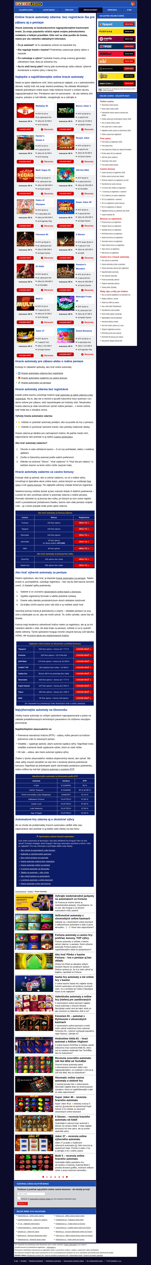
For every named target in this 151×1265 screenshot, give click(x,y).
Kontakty (24, 1261)
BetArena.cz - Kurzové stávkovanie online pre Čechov (74, 1232)
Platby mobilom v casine (110, 299)
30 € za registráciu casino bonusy (113, 203)
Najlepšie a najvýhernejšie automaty (36, 854)
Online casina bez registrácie (111, 134)
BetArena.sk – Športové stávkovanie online (32, 1236)
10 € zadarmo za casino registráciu (113, 195)
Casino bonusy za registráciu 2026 (113, 172)
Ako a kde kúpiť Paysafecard (111, 306)
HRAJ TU (83, 523)
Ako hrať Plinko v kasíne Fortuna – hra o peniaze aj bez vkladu (73, 957)
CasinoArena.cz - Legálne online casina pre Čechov (73, 1228)
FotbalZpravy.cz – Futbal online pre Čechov (70, 1224)
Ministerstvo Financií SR (35, 1255)
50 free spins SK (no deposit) (111, 153)
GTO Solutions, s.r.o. (114, 1261)
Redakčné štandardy (36, 1261)
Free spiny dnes (107, 146)
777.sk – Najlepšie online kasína (29, 1224)
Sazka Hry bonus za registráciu (112, 237)
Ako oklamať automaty (109, 276)
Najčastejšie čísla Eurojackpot (112, 318)
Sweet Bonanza (84, 331)
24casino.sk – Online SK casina (28, 1232)
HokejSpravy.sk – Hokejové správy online (32, 1239)
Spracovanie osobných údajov (74, 1261)
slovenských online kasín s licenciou (62, 591)
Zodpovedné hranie (75, 1255)
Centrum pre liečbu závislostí (93, 1255)
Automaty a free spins (109, 161)
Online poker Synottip (109, 287)
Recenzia (48, 129)
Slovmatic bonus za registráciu (112, 241)
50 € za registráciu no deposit (112, 207)
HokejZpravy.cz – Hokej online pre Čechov (70, 1239)
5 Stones (80, 234)
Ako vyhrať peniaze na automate (34, 858)
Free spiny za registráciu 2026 (112, 142)
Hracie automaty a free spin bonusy (36, 883)
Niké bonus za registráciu (110, 253)
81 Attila (40, 266)
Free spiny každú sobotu (110, 165)
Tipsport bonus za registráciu (111, 226)
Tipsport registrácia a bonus (111, 329)
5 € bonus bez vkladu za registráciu (114, 188)
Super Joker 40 (83, 202)
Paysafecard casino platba (111, 310)
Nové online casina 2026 (110, 109)
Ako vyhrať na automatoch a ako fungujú (38, 850)
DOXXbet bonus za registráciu (112, 234)
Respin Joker (83, 138)
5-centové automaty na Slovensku (35, 869)
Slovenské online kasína (110, 105)
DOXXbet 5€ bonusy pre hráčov (112, 337)
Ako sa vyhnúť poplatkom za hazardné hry (116, 295)
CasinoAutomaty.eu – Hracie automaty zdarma (33, 1228)
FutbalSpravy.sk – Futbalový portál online (70, 1220)
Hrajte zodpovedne (70, 1245)
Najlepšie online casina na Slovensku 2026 (116, 130)
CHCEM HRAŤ (25, 129)
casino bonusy (34, 485)
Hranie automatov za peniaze (36, 382)
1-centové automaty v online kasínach (37, 880)
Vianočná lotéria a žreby (110, 322)
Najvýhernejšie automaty (110, 272)
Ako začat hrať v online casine (112, 127)
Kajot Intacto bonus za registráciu (113, 245)
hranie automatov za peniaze (70, 578)
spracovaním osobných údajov (40, 1199)
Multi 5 (39, 298)
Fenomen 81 (42, 234)
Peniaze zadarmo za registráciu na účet (115, 180)
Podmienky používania (53, 1261)
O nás (16, 1261)
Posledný (67, 1177)
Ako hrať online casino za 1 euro (113, 325)
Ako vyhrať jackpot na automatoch (35, 876)
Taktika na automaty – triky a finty (35, 872)
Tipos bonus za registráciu (110, 249)
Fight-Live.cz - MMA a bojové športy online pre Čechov (74, 1236)
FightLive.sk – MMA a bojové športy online (70, 1216)
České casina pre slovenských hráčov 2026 (116, 119)
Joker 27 (40, 331)
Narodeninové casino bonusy (111, 184)
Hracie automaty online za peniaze (35, 865)
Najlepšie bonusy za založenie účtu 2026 (115, 211)
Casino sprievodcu (63, 437)
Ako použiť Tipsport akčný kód (112, 341)
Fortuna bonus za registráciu (111, 222)
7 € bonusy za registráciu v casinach (114, 192)
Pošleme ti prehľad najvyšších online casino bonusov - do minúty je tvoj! (53, 1189)
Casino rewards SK (108, 215)
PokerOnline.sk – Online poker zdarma (31, 1216)
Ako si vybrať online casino (111, 123)
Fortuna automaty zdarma (110, 280)
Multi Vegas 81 (43, 170)
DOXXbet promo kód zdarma (111, 333)
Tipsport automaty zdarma (110, 283)
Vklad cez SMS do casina (110, 302)
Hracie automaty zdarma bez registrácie (37, 861)
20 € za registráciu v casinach (112, 199)
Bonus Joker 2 (83, 106)
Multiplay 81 (42, 106)
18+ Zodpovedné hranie (95, 1261)
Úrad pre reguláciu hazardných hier (56, 1255)
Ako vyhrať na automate (110, 260)
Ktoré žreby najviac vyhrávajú (112, 314)
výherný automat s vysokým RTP (57, 769)
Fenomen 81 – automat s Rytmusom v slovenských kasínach (70, 1019)
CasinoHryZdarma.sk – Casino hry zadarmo (32, 1220)
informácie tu (51, 1247)
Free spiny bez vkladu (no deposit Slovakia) (116, 149)
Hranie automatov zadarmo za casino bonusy (44, 378)
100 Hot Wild (82, 170)
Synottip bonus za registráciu (111, 230)
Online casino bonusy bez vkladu (113, 176)
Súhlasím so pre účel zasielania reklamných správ (48, 1199)
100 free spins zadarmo (110, 157)
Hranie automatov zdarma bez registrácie (42, 373)
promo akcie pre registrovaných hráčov (49, 635)
